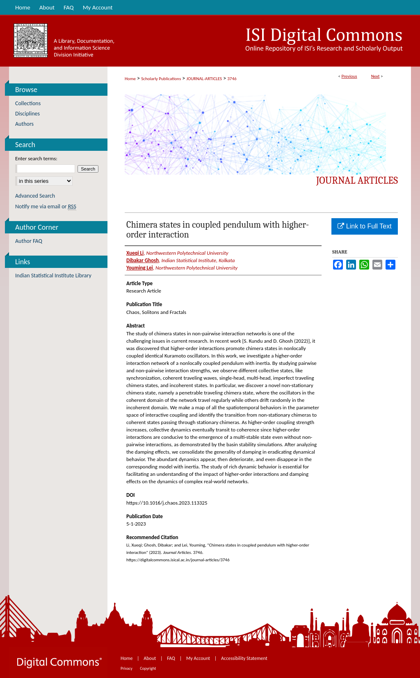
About (150, 658)
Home (130, 78)
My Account (198, 658)
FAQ (171, 658)
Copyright (148, 668)
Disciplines (27, 113)
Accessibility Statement (244, 658)
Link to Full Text (364, 226)
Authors (24, 123)
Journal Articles (357, 180)
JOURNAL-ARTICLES (204, 78)
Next (375, 76)
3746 (231, 78)
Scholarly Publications (161, 78)
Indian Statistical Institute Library (53, 275)
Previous (349, 76)
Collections (28, 103)
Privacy (127, 668)
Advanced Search (35, 195)
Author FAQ (28, 241)
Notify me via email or (45, 206)
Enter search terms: (36, 158)
